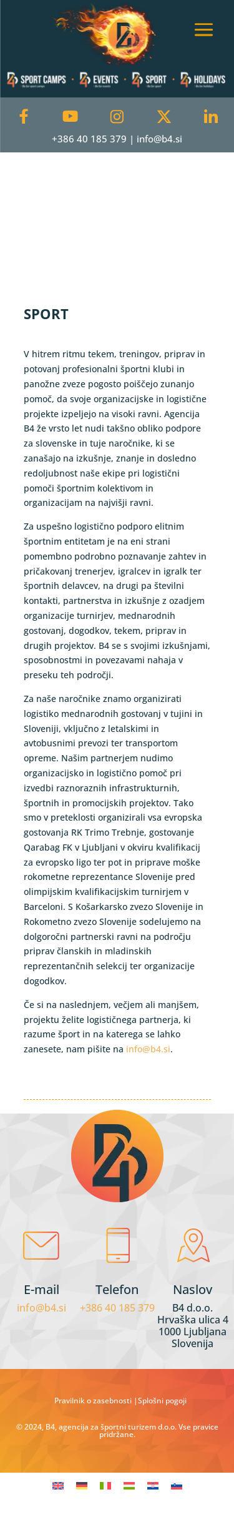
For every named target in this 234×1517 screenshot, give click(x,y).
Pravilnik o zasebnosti (94, 1400)
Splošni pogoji (162, 1400)
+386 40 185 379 (117, 1308)
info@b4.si (148, 1049)
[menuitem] (58, 1485)
